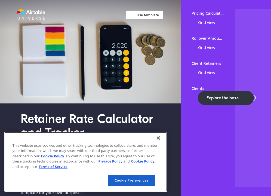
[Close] (158, 138)
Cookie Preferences (131, 180)
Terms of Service (53, 166)
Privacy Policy (110, 161)
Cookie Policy (52, 156)
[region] (85, 162)
